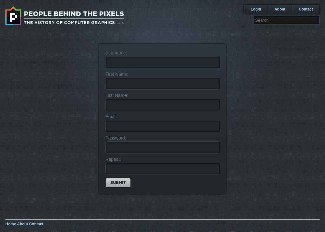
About (280, 9)
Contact (306, 9)
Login (256, 9)
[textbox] (286, 20)
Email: (111, 116)
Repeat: (113, 159)
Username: (116, 52)
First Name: (116, 74)
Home (10, 224)
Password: (115, 137)
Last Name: (116, 95)
